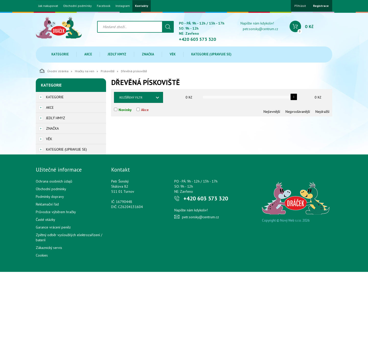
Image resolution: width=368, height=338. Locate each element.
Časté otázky (45, 219)
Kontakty (141, 6)
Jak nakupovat (48, 6)
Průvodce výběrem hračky (56, 212)
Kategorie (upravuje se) (211, 54)
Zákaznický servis (49, 247)
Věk (173, 54)
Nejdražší (322, 111)
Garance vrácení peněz (53, 227)
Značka (148, 54)
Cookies (42, 255)
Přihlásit (300, 6)
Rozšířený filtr (130, 97)
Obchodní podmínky (77, 6)
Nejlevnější (271, 111)
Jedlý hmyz (117, 54)
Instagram (123, 6)
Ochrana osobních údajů (54, 181)
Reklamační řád (47, 204)
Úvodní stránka (54, 70)
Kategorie (60, 54)
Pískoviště (107, 71)
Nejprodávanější (297, 111)
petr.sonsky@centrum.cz (260, 29)
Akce (88, 54)
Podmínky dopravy (50, 196)
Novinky (125, 109)
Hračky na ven (84, 71)
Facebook (103, 6)
